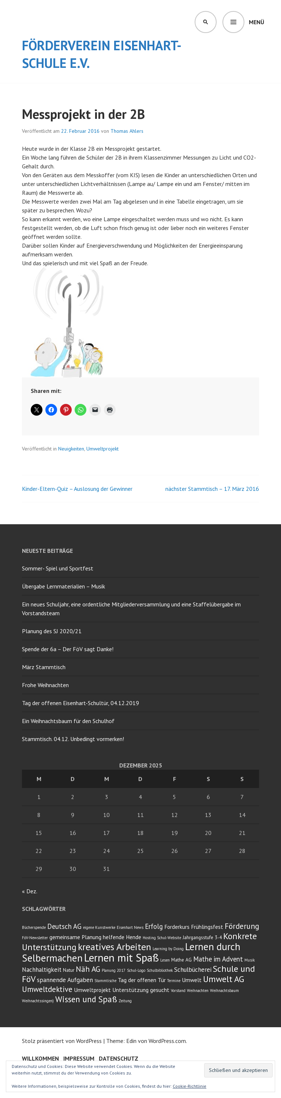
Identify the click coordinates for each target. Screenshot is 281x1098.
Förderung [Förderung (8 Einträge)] (242, 926)
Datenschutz (118, 1058)
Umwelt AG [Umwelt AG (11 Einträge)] (223, 979)
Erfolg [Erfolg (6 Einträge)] (154, 926)
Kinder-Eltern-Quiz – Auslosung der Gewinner (77, 488)
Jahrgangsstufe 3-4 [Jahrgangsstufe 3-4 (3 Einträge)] (202, 937)
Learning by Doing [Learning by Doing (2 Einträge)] (168, 948)
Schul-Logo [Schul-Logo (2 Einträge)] (136, 970)
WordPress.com (167, 1040)
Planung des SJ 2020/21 (52, 631)
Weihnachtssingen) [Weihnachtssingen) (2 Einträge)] (38, 1000)
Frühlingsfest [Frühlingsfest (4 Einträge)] (207, 926)
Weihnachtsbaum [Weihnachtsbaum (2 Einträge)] (224, 990)
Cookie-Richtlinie (189, 1086)
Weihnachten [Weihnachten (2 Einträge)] (198, 990)
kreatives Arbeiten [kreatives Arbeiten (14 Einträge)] (114, 947)
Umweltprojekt (102, 448)
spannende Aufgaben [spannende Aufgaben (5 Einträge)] (65, 980)
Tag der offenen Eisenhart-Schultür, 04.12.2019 (80, 703)
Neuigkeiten (71, 448)
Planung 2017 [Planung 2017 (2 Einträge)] (113, 970)
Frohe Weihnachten (45, 685)
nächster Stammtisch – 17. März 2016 (212, 488)
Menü (256, 22)
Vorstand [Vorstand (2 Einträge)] (178, 990)
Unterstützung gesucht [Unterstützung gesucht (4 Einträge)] (140, 989)
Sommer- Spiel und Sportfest (57, 568)
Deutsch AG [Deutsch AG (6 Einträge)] (64, 926)
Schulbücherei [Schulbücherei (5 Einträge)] (192, 970)
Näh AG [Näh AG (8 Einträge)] (88, 969)
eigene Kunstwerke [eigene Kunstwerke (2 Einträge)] (99, 927)
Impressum (78, 1058)
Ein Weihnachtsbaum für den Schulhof (68, 721)
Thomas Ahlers (126, 131)
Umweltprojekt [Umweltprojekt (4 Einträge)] (92, 989)
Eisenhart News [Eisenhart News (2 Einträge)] (130, 927)
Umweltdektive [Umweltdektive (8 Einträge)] (47, 989)
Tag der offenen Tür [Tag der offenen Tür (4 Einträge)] (142, 980)
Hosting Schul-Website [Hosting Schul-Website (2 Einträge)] (162, 937)
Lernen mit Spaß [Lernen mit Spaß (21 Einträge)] (121, 957)
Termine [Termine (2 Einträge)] (173, 980)
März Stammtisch (43, 667)
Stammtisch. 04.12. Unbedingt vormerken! (73, 739)
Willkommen (40, 1058)
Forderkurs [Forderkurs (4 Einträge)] (177, 926)
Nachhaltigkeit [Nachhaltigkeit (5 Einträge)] (41, 970)
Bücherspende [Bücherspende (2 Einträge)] (34, 927)
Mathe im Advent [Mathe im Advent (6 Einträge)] (218, 959)
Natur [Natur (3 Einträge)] (68, 970)
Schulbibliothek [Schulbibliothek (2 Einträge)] (160, 970)
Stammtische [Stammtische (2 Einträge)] (105, 980)
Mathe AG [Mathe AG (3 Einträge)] (181, 959)
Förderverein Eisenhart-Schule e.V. (101, 54)
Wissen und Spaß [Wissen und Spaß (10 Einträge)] (86, 999)
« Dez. (29, 891)
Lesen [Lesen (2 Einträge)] (165, 960)
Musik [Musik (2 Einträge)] (249, 960)
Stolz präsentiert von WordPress (62, 1040)
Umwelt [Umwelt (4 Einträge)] (192, 980)
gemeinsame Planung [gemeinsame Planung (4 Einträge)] (75, 937)
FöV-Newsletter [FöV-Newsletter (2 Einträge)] (35, 937)
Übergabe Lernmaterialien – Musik (63, 586)
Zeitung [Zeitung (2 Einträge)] (125, 1000)
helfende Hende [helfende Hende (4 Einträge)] (122, 937)
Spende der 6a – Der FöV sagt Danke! (67, 649)
